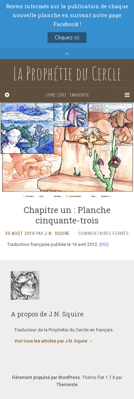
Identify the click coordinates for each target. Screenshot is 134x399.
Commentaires (73, 196)
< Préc (41, 196)
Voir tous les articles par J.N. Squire (53, 341)
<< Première (28, 196)
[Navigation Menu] (127, 95)
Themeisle (67, 384)
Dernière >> (106, 196)
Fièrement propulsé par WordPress (46, 377)
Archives (57, 196)
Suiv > (94, 196)
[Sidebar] (7, 95)
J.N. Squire (57, 233)
